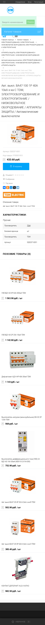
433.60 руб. (11, 159)
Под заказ (8, 183)
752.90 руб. (11, 465)
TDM (28, 226)
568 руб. (10, 423)
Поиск (30, 22)
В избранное (8, 179)
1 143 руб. (10, 382)
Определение (20, 2)
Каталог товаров (22, 32)
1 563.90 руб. (12, 298)
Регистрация (38, 2)
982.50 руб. (11, 591)
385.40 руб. (11, 549)
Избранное (21, 622)
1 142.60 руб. (12, 340)
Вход (29, 2)
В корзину (16, 166)
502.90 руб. (11, 507)
